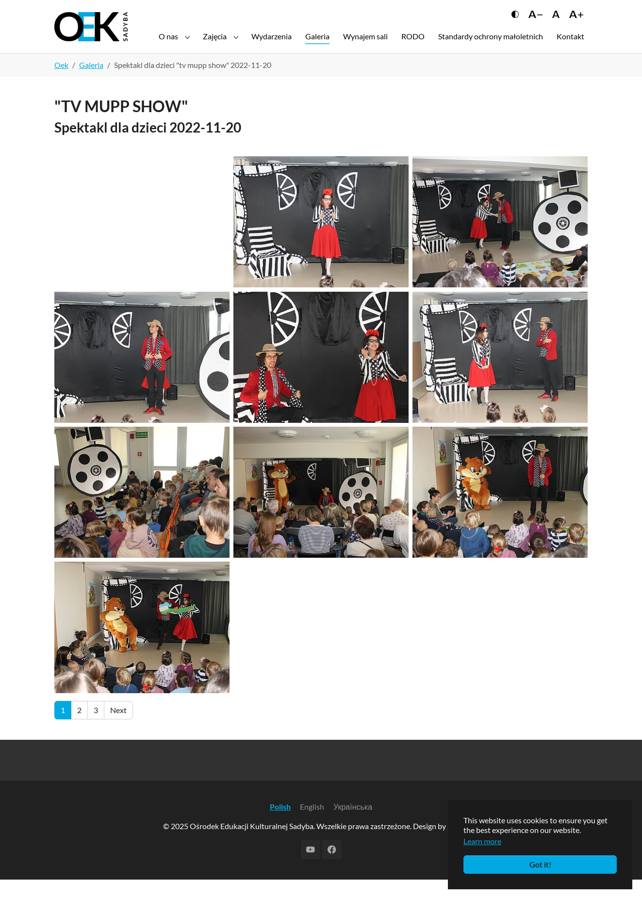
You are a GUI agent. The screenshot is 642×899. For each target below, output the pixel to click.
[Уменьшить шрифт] (535, 23)
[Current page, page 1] (62, 729)
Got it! (540, 864)
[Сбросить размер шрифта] (556, 23)
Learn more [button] (482, 841)
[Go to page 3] (95, 729)
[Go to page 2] (79, 729)
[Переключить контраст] (515, 23)
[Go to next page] (118, 729)
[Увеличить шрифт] (576, 23)
